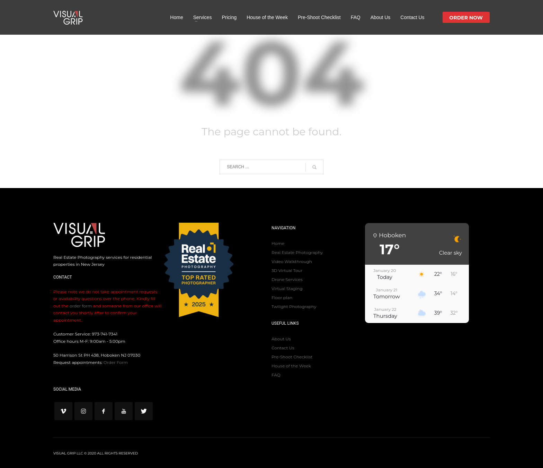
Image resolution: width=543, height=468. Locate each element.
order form (81, 305)
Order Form (116, 362)
